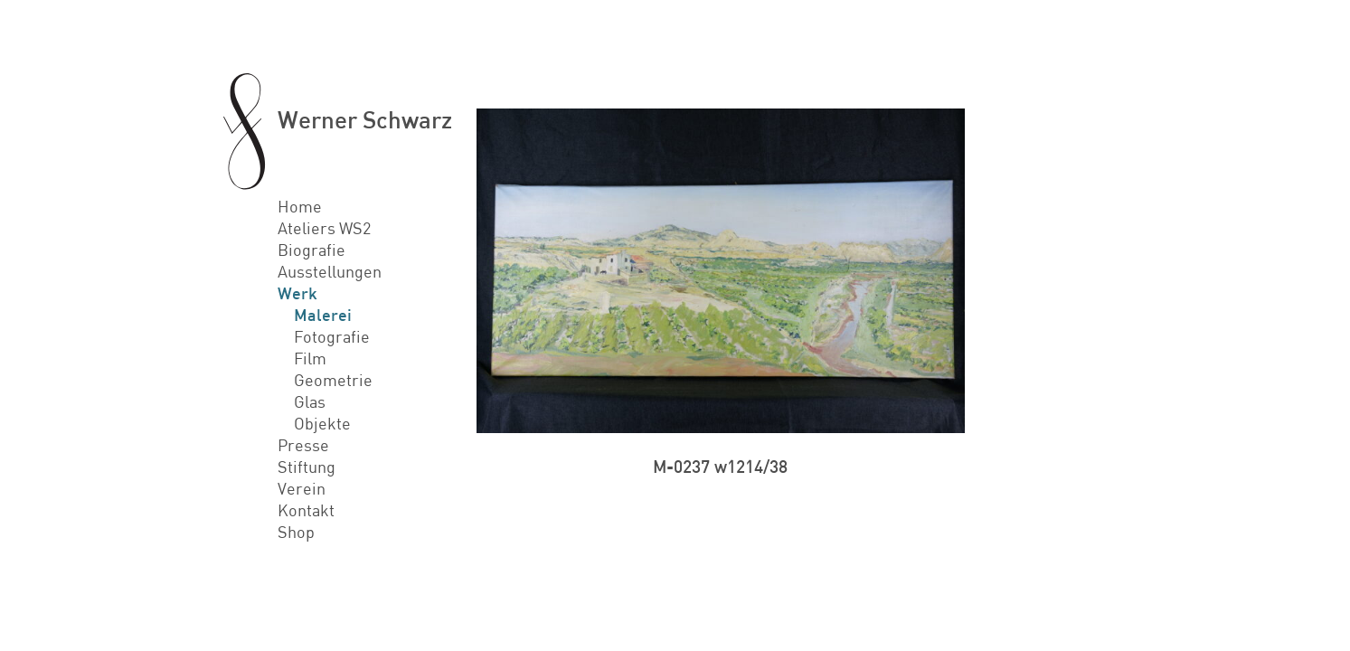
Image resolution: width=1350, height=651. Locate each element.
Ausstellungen (330, 271)
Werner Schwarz (365, 119)
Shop (296, 532)
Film (310, 358)
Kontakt (306, 510)
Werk (297, 293)
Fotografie (332, 336)
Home (300, 206)
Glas (310, 401)
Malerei (323, 315)
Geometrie (333, 380)
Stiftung (306, 466)
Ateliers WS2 (324, 228)
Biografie (311, 249)
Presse (303, 445)
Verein (302, 488)
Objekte (322, 423)
